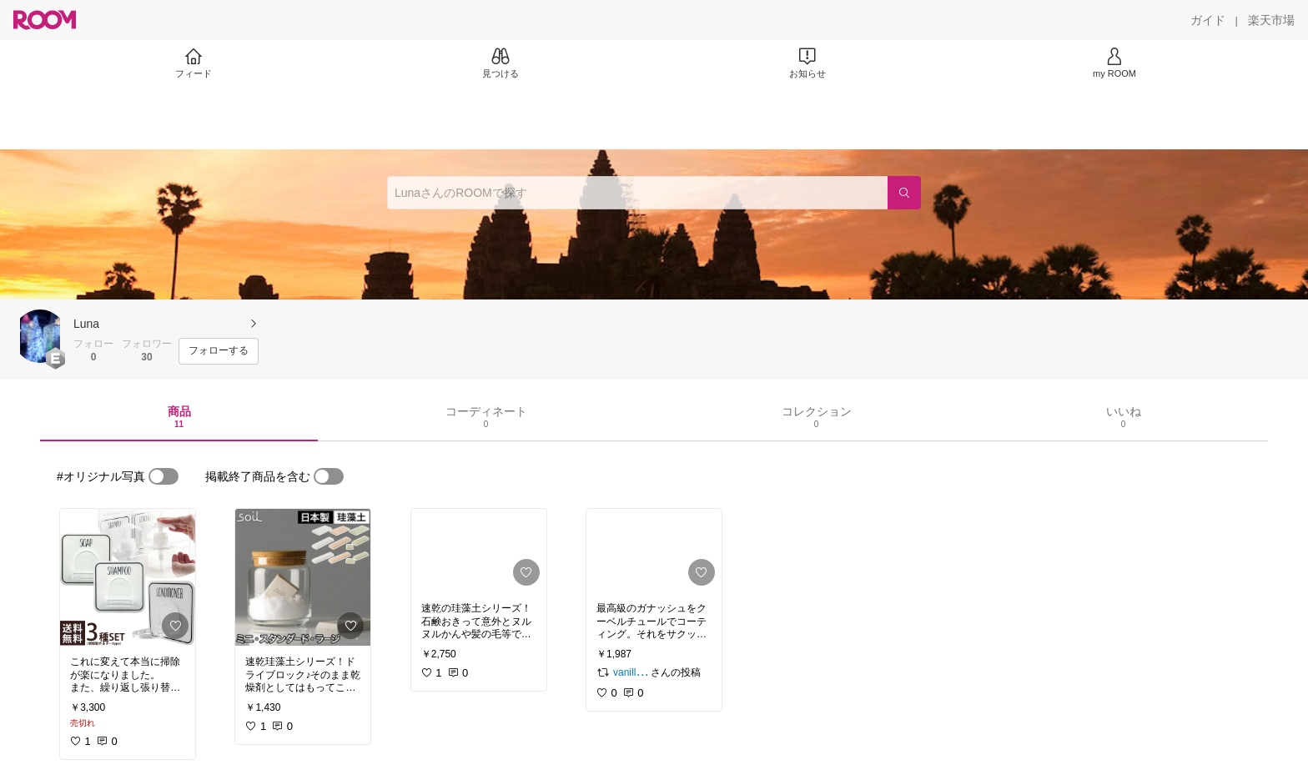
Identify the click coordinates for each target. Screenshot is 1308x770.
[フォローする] (219, 351)
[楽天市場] (1271, 20)
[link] (127, 577)
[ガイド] (1207, 20)
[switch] (163, 476)
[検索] (904, 192)
